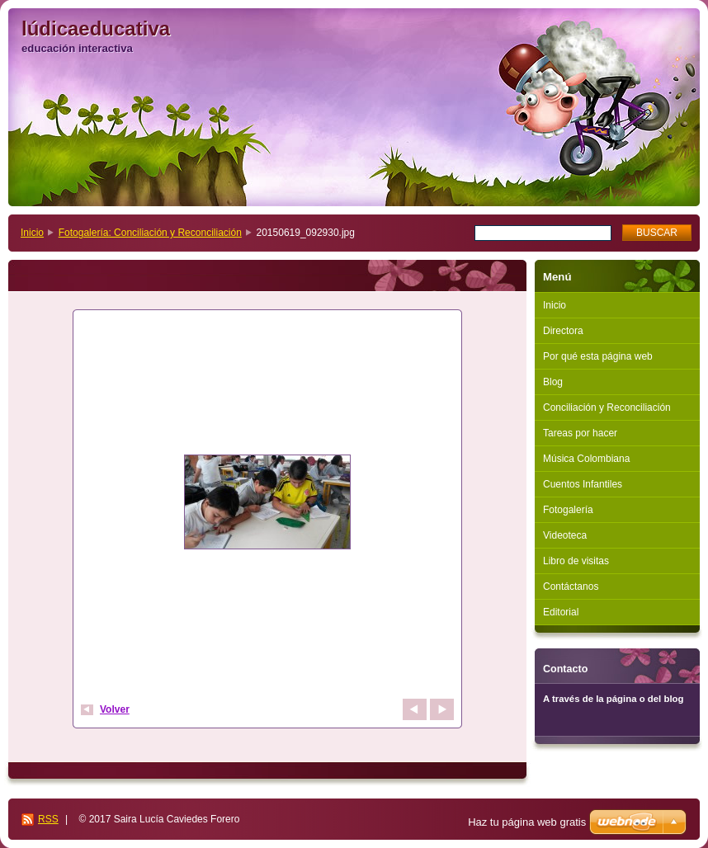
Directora (563, 331)
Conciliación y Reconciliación (607, 407)
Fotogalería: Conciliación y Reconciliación (150, 232)
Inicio (32, 232)
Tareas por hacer (580, 433)
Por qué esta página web (598, 356)
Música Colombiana (586, 458)
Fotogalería (568, 510)
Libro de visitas (576, 561)
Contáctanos (570, 586)
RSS (48, 819)
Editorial (560, 612)
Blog (553, 382)
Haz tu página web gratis (527, 822)
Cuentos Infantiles (582, 484)
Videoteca (565, 535)
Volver (115, 709)
